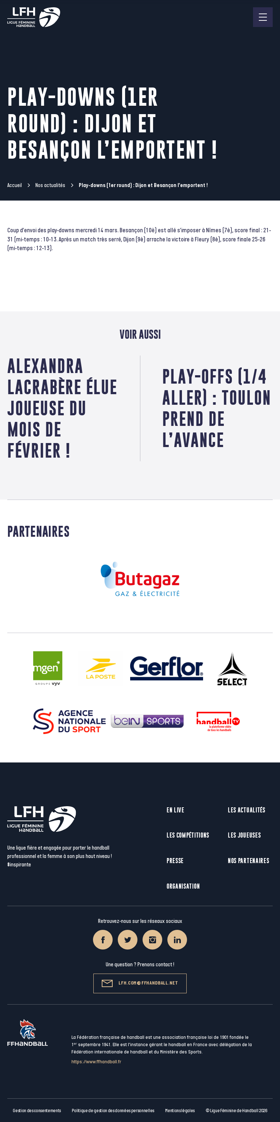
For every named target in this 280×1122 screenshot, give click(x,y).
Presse (175, 860)
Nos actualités (50, 185)
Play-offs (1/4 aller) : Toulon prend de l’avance (216, 408)
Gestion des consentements (37, 1111)
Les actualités (246, 810)
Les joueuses (244, 835)
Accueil (14, 185)
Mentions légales (180, 1111)
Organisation (183, 886)
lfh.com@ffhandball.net (140, 983)
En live (175, 810)
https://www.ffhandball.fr (96, 1062)
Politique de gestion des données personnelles (113, 1111)
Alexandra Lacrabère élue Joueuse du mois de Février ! (62, 408)
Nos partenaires (248, 860)
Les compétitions (188, 835)
